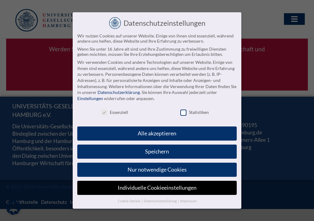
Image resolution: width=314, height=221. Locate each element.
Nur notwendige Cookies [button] (157, 168)
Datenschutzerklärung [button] (161, 199)
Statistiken (194, 110)
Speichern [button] (157, 149)
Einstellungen (90, 96)
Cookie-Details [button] (129, 199)
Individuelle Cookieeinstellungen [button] (157, 186)
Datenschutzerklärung (119, 90)
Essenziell (114, 110)
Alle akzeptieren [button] (157, 131)
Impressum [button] (188, 199)
